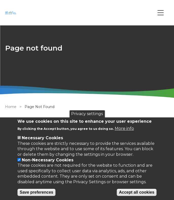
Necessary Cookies (42, 137)
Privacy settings (87, 113)
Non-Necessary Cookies (47, 160)
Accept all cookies (136, 192)
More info (124, 128)
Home (10, 106)
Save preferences (36, 192)
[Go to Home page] (11, 12)
